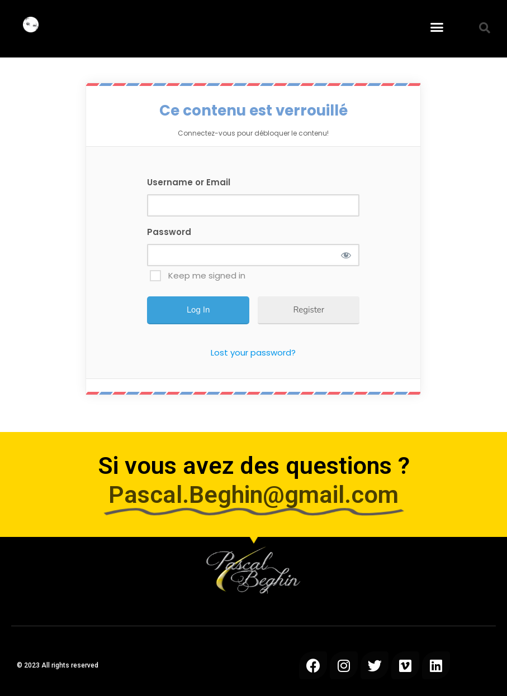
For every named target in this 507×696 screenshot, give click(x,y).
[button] (437, 27)
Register (308, 309)
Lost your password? (253, 352)
